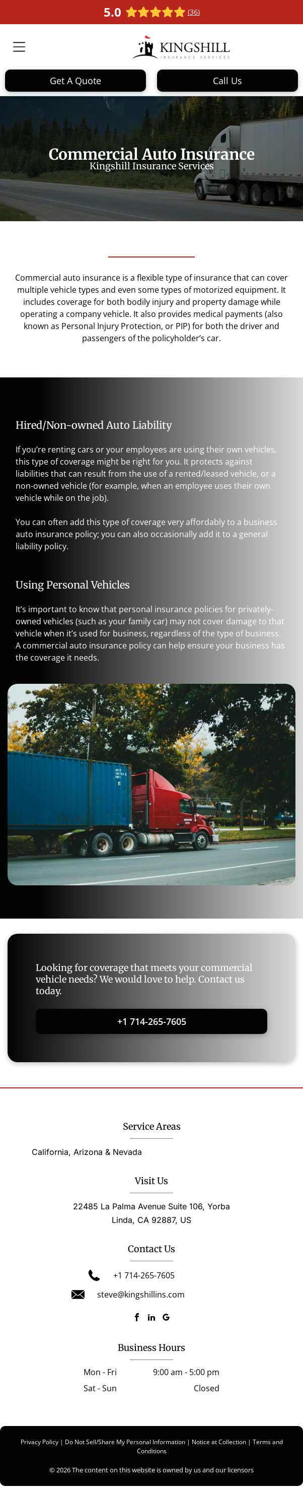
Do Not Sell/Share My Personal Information (125, 1442)
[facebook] (137, 1318)
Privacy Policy (39, 1442)
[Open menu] (19, 46)
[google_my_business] (166, 1318)
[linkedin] (151, 1318)
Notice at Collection (219, 1442)
